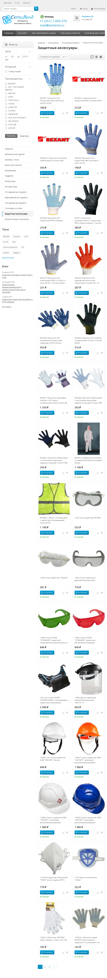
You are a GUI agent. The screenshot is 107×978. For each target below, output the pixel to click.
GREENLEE (11, 114)
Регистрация (98, 8)
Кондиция (18, 66)
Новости (27, 3)
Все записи (6, 306)
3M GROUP (12, 121)
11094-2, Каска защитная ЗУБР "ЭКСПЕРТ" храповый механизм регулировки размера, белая (53, 820)
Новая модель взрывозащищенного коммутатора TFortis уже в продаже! (13, 288)
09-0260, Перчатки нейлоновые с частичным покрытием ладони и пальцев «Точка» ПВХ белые (88, 400)
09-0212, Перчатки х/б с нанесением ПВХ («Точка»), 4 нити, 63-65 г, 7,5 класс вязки (52, 280)
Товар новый (13, 71)
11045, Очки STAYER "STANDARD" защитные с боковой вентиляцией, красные (85, 640)
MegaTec (16, 253)
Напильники (10, 170)
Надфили (9, 175)
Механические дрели (15, 154)
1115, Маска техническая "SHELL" (86, 878)
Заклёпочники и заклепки (17, 219)
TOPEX (9, 103)
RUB (74, 8)
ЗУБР (9, 96)
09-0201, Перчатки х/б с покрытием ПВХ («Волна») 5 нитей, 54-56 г (52, 100)
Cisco (26, 236)
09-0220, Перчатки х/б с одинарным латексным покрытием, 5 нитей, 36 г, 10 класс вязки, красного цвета (87, 280)
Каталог (22, 33)
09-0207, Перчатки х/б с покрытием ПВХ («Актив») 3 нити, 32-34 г (87, 160)
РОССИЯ (10, 124)
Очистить (24, 136)
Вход (83, 8)
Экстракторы (11, 186)
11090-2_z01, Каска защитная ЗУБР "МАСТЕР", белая (52, 758)
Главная (9, 33)
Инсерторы (10, 181)
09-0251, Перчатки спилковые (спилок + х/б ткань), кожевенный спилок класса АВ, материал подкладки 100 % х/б (53, 400)
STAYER (10, 110)
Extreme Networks (10, 247)
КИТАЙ (10, 128)
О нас (17, 3)
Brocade (17, 236)
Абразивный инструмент (16, 197)
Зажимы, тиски (12, 159)
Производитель (18, 78)
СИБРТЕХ (11, 107)
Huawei (6, 253)
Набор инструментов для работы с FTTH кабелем (17, 300)
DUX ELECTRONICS (15, 117)
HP (23, 247)
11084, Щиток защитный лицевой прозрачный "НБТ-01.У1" (85, 700)
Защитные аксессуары (16, 213)
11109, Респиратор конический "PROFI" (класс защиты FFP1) (53, 878)
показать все (8, 257)
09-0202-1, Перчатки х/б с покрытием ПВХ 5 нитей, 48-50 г (88, 99)
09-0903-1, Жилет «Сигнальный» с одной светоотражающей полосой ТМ (54, 520)
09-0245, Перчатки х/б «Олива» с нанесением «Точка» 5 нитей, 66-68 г (88, 340)
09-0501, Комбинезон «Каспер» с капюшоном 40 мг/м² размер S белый (89, 460)
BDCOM (6, 236)
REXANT (10, 83)
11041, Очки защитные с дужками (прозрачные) (85, 578)
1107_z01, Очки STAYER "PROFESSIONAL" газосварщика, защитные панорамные (54, 700)
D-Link (5, 242)
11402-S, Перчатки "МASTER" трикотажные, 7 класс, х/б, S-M (53, 938)
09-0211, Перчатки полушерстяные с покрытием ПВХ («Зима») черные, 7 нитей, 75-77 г (88, 220)
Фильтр (11, 44)
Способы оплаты (70, 33)
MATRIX (10, 93)
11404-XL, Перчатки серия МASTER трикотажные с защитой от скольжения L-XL (87, 940)
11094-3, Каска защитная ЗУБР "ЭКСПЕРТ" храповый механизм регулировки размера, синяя (88, 820)
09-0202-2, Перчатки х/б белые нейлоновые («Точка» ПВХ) (53, 159)
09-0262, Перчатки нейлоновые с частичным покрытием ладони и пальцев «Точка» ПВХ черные (54, 460)
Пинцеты (9, 148)
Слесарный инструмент (16, 203)
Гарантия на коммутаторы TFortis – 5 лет (17, 276)
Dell (14, 242)
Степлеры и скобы (13, 208)
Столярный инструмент (16, 192)
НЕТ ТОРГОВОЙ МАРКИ (14, 88)
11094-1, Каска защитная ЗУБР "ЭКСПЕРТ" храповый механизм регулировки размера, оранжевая (88, 760)
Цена (18, 51)
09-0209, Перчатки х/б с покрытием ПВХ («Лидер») (51, 219)
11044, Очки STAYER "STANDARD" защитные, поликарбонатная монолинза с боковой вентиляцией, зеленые (54, 640)
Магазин (7, 3)
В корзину (47, 113)
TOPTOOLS (12, 100)
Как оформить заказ (44, 33)
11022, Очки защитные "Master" (54, 577)
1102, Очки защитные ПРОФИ (88, 517)
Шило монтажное (13, 165)
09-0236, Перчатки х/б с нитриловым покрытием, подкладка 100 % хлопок (51, 340)
